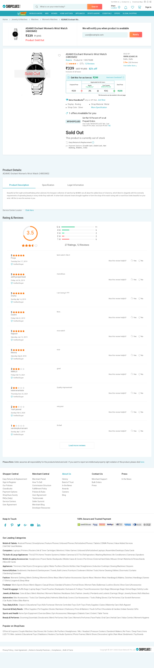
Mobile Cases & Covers (72, 559)
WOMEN (54, 13)
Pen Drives (88, 559)
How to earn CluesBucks (115, 77)
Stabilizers (42, 634)
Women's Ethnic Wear (49, 578)
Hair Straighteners (84, 566)
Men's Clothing (33, 578)
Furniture (72, 570)
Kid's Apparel (125, 605)
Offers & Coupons (10, 631)
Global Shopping (130, 13)
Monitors (60, 550)
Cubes (102, 605)
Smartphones (38, 543)
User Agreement (10, 505)
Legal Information (75, 185)
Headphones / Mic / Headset (78, 631)
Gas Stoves (38, 631)
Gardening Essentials (12, 573)
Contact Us (125, 2)
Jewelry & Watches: (11, 593)
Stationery (69, 609)
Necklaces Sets (68, 593)
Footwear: (7, 585)
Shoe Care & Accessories (130, 585)
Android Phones (24, 543)
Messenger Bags (117, 589)
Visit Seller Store (129, 66)
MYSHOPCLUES (73, 121)
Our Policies (8, 485)
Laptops (16, 550)
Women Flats (90, 585)
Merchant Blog (38, 505)
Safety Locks (142, 589)
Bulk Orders (97, 482)
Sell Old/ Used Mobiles (12, 546)
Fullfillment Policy (39, 489)
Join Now (101, 100)
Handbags (137, 578)
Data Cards (129, 550)
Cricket (93, 613)
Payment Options (10, 492)
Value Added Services (123, 543)
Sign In (148, 7)
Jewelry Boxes (130, 593)
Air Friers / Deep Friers (132, 631)
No (142, 261)
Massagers (72, 613)
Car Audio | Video (10, 601)
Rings (121, 593)
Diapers (22, 605)
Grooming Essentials (28, 618)
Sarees (146, 578)
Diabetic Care (83, 613)
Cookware (81, 570)
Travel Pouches (47, 589)
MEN (46, 13)
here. (142, 462)
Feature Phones (52, 543)
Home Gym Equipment (28, 613)
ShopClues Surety (10, 495)
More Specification (99, 107)
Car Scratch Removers (130, 598)
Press (94, 485)
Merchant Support (99, 479)
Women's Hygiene (141, 618)
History (65, 479)
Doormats (124, 570)
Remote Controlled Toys (66, 605)
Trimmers (17, 566)
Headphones (34, 559)
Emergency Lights (40, 566)
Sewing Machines (117, 566)
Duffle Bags (23, 589)
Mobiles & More (35, 13)
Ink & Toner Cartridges (46, 550)
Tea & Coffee (95, 609)
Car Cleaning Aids (42, 598)
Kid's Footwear (48, 605)
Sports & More (93, 13)
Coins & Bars (25, 593)
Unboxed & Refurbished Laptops (91, 550)
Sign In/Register (9, 482)
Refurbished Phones (83, 543)
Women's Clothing (18, 578)
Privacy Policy (8, 650)
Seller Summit (38, 501)
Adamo (69, 60)
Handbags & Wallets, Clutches (119, 578)
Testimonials (37, 498)
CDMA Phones (107, 543)
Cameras (131, 555)
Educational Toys (34, 605)
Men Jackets (16, 634)
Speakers (140, 555)
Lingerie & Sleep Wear (20, 581)
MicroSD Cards (9, 562)
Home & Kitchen (66, 13)
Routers (32, 550)
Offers (117, 13)
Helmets (54, 598)
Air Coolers (49, 631)
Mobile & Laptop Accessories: (16, 559)
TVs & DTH (33, 555)
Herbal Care (116, 618)
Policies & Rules (38, 492)
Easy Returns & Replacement (15, 479)
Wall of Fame (68, 650)
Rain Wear (118, 634)
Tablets (97, 543)
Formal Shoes (78, 585)
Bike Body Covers (66, 598)
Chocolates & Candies (111, 609)
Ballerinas (101, 585)
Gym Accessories (59, 613)
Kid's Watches (143, 593)
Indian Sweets (127, 609)
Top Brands (138, 634)
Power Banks (46, 559)
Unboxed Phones (67, 543)
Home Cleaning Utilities (108, 570)
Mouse (114, 559)
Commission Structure (41, 485)
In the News (67, 485)
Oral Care (106, 618)
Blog (64, 495)
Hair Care (68, 618)
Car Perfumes (114, 598)
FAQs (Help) (8, 498)
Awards (65, 489)
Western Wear (100, 578)
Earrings (113, 593)
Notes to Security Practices (39, 650)
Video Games (71, 550)
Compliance (56, 650)
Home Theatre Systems (49, 555)
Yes (135, 261)
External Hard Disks (102, 559)
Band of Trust (68, 482)
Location (114, 8)
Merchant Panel (39, 479)
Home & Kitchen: (10, 570)
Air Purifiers (60, 631)
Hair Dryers (27, 566)
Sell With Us (115, 2)
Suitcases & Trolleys (74, 589)
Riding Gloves (101, 598)
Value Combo (127, 618)
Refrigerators (88, 555)
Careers (65, 492)
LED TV (6, 634)
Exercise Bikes (45, 613)
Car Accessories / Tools (85, 598)
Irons (145, 631)
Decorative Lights (105, 634)
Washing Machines (103, 555)
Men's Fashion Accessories (70, 578)
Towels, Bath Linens (58, 570)
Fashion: (6, 578)
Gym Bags (105, 589)
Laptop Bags (35, 589)
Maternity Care (112, 605)
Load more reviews (77, 445)
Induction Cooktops (101, 566)
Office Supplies (30, 609)
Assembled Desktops (115, 550)
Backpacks (57, 559)
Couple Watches (25, 631)
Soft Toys (81, 605)
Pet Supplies (43, 609)
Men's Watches (38, 593)
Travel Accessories (91, 589)
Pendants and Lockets (100, 593)
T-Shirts (6, 581)
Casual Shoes (48, 585)
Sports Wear (88, 578)
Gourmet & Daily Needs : (13, 609)
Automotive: (8, 598)
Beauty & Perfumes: (11, 618)
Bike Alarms (24, 601)
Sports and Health (10, 613)
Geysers (129, 566)
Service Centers (9, 501)
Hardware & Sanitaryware (38, 570)
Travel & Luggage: (10, 589)
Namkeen (60, 609)
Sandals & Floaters (63, 585)
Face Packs (95, 618)
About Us (66, 474)
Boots (116, 585)
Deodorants (43, 618)
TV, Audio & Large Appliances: (15, 555)
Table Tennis (103, 613)
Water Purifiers (55, 566)
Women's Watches (53, 593)
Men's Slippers (36, 585)
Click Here (29, 210)
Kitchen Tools (92, 570)
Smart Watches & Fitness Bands (131, 559)
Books (52, 609)
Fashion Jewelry (82, 593)
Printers (24, 550)
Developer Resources (41, 508)
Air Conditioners (119, 555)
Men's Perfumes (56, 618)
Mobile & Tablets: (10, 543)
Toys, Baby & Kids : (11, 605)
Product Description (19, 185)
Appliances (80, 13)
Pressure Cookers (98, 631)
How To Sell (37, 482)
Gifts (136, 609)
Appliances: (8, 566)
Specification (48, 185)
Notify (136, 34)
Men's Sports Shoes (20, 585)
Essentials (106, 13)
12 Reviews (90, 64)
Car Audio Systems (64, 634)
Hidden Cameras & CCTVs (71, 555)
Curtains (132, 570)
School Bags (131, 589)
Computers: (8, 550)
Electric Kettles (69, 566)
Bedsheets (21, 570)
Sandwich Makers (114, 631)
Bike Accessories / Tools (24, 598)
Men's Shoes (91, 634)
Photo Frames (79, 634)
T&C (109, 126)
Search (95, 7)
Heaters (51, 634)
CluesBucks (7, 489)
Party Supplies (92, 605)
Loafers (109, 585)
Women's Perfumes (81, 618)
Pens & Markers (81, 609)
